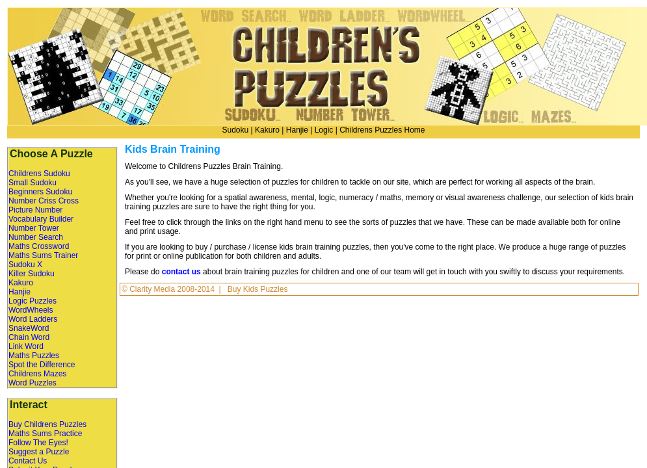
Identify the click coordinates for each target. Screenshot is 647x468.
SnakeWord (28, 328)
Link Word (26, 346)
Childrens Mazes (37, 373)
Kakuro (267, 130)
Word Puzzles (32, 382)
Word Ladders (32, 319)
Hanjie (297, 130)
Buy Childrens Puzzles (47, 424)
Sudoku (235, 130)
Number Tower (33, 228)
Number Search (35, 237)
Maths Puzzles (33, 355)
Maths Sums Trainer (43, 255)
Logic (324, 130)
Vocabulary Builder (40, 219)
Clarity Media (153, 289)
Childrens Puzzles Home (382, 130)
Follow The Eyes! (38, 442)
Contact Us (27, 460)
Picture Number (35, 209)
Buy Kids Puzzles (258, 289)
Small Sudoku (32, 182)
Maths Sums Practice (45, 433)
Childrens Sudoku (39, 173)
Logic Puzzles (32, 301)
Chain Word (28, 337)
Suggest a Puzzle (38, 451)
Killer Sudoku (31, 273)
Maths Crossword (38, 246)
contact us (181, 271)
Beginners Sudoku (40, 191)
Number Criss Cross (43, 200)
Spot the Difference (41, 364)
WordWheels (30, 310)
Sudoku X (25, 264)
